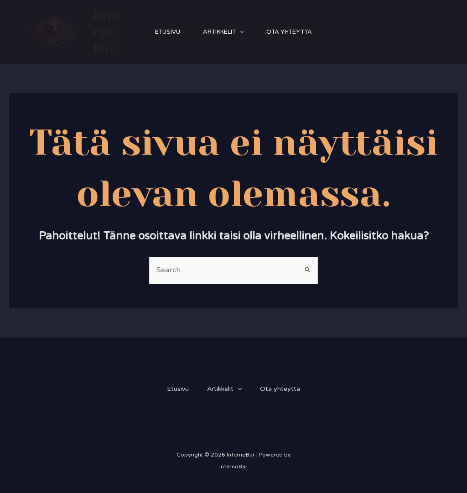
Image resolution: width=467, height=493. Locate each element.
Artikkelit (223, 32)
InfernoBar (105, 32)
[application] (240, 32)
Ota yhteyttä (289, 32)
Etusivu (167, 32)
